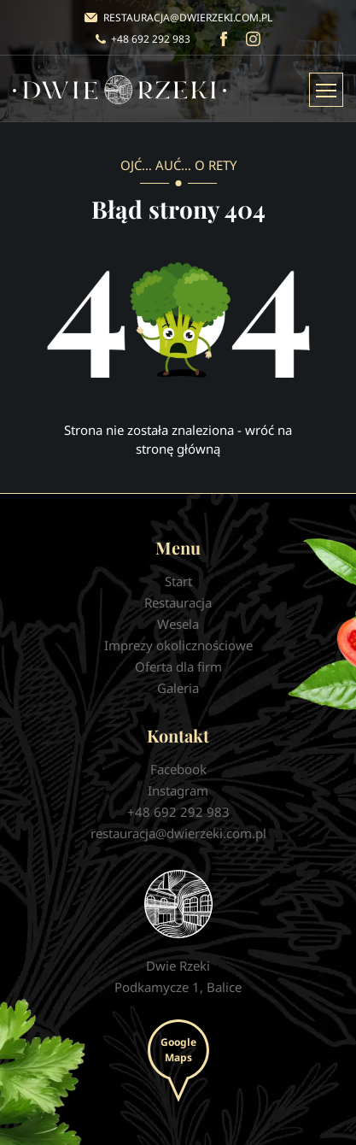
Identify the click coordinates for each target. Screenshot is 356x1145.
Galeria (178, 687)
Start (178, 581)
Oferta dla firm (178, 666)
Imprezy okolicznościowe (178, 645)
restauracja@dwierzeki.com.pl (187, 17)
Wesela (178, 623)
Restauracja (178, 602)
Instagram (253, 39)
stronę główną (178, 448)
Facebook (223, 39)
